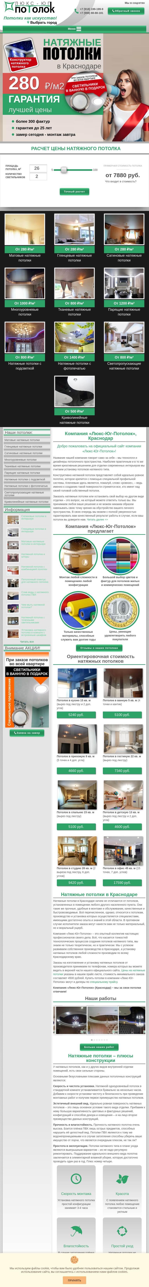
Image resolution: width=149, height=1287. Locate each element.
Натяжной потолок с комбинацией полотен (34, 568)
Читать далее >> (97, 519)
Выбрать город (43, 23)
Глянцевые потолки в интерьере (33, 530)
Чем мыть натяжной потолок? (33, 606)
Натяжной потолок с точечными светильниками (33, 620)
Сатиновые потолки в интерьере (33, 517)
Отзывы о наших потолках (99, 647)
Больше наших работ (99, 1047)
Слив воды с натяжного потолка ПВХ (35, 593)
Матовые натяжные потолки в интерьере (33, 542)
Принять (74, 1280)
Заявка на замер (28, 732)
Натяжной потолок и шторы (33, 555)
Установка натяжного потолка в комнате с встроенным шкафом (33, 632)
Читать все (27, 641)
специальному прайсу (103, 981)
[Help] (140, 181)
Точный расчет (74, 191)
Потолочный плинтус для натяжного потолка (34, 580)
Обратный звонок (127, 10)
